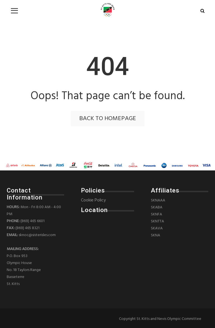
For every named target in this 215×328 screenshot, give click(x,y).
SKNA (155, 235)
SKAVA (157, 228)
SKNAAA (158, 200)
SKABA (156, 207)
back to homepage (107, 118)
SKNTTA (157, 221)
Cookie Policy (93, 200)
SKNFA (156, 214)
